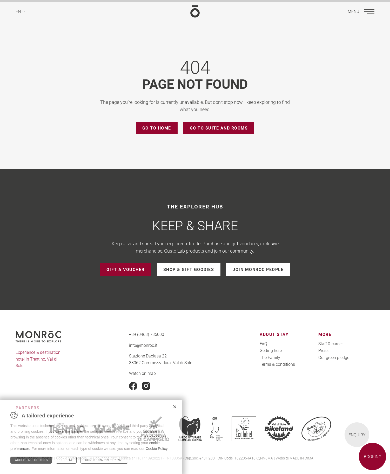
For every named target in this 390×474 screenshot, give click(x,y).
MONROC (195, 11)
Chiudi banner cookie (175, 407)
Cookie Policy (156, 448)
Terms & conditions (277, 364)
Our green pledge (333, 357)
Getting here (271, 350)
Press (323, 350)
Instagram (146, 386)
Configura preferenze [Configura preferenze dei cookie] (104, 460)
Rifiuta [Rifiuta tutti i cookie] (66, 460)
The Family (270, 357)
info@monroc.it (143, 345)
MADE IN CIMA (301, 458)
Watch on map (142, 373)
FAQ (263, 343)
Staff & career (330, 343)
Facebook (133, 386)
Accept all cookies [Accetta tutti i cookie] (31, 460)
